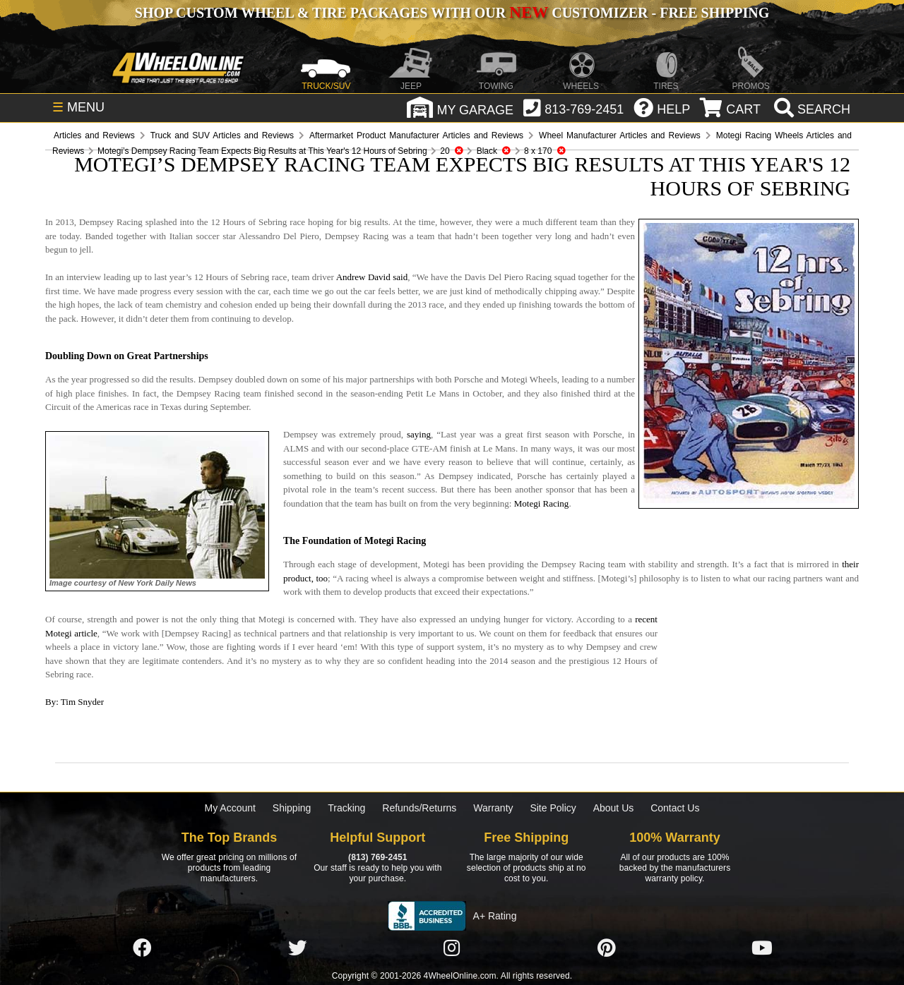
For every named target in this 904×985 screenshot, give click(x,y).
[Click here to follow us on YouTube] (762, 948)
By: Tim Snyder (74, 701)
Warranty (493, 808)
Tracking (346, 808)
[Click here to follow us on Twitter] (297, 948)
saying (419, 434)
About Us (613, 808)
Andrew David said (372, 277)
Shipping (292, 808)
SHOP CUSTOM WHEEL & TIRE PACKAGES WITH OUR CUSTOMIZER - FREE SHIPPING (452, 12)
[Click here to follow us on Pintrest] (607, 948)
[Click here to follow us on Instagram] (452, 948)
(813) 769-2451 (377, 857)
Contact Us (674, 808)
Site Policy (553, 808)
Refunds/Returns (419, 808)
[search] (810, 109)
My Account (230, 808)
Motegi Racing (541, 503)
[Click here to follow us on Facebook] (142, 948)
